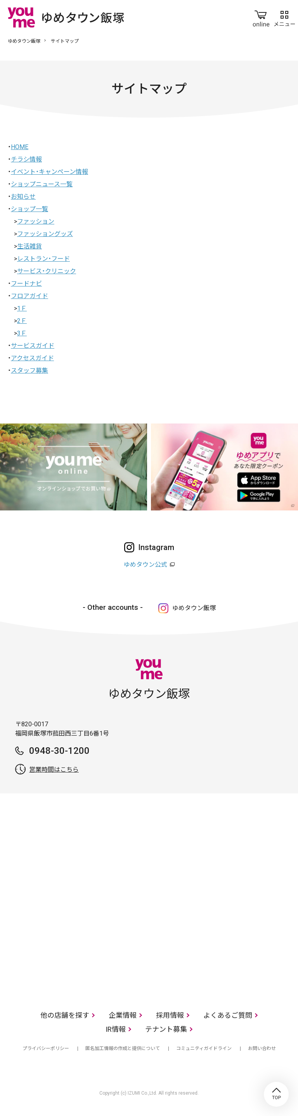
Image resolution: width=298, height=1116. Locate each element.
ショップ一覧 (29, 209)
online (261, 17)
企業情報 (123, 1015)
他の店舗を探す (64, 1015)
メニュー (284, 17)
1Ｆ (22, 308)
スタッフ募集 (29, 370)
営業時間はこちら (54, 769)
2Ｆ (22, 321)
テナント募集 (166, 1029)
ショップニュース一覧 (42, 184)
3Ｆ (22, 333)
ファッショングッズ (45, 234)
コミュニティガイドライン (204, 1048)
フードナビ (26, 283)
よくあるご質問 (227, 1015)
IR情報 (116, 1029)
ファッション (35, 221)
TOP (276, 1094)
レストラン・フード (43, 258)
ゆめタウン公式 (145, 564)
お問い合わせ (262, 1048)
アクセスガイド (32, 358)
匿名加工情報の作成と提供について (122, 1048)
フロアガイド (29, 296)
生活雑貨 (29, 246)
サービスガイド (32, 345)
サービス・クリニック (46, 271)
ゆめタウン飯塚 (24, 41)
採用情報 (170, 1015)
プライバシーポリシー (46, 1048)
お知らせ (23, 196)
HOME (19, 147)
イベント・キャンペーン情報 (49, 171)
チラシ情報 (26, 159)
